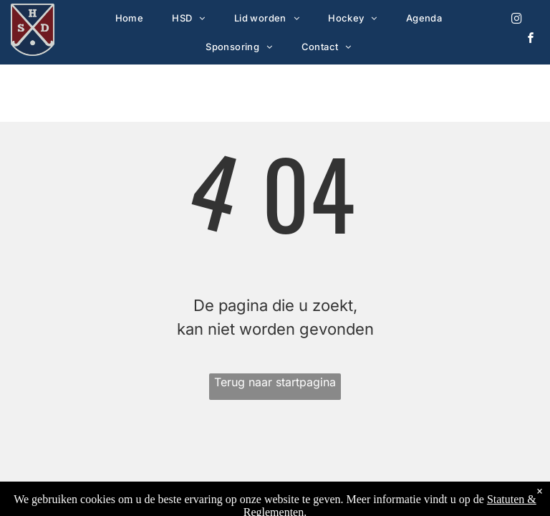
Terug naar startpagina (275, 382)
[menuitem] (129, 18)
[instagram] (517, 20)
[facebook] (531, 39)
